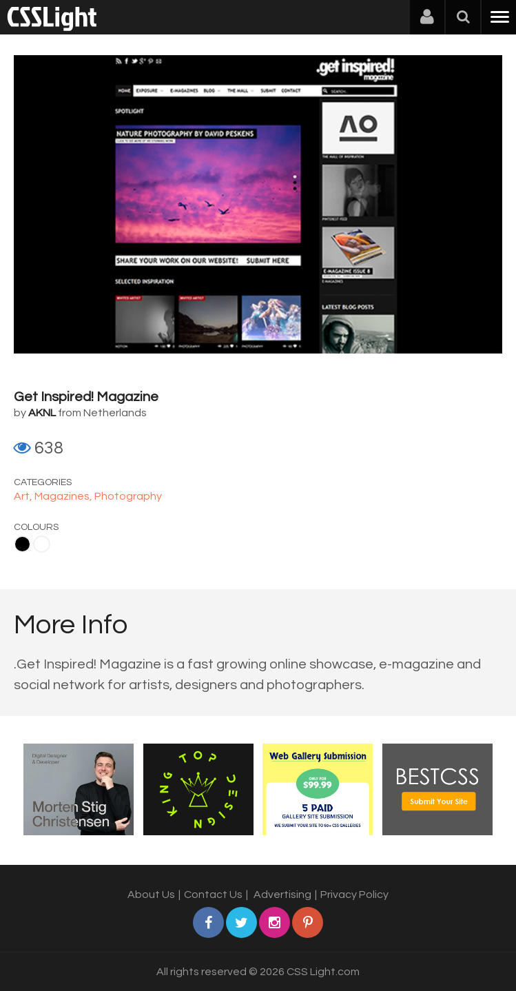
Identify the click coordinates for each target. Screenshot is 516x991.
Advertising (282, 894)
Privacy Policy (354, 894)
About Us (151, 894)
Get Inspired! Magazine (86, 397)
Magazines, (64, 496)
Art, (24, 496)
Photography (128, 496)
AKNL (42, 412)
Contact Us (213, 894)
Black (22, 544)
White (41, 544)
